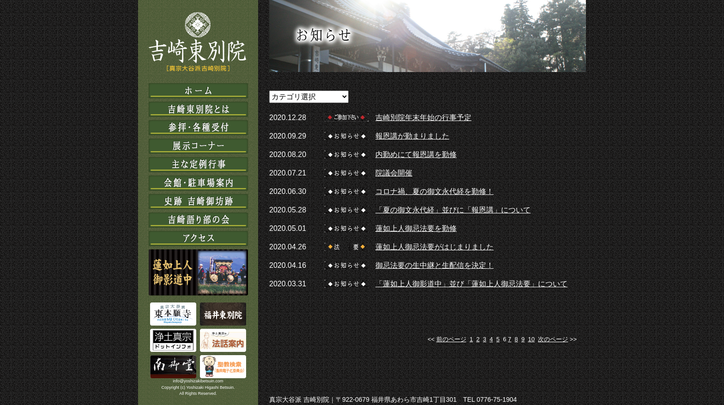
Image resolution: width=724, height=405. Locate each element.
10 (531, 339)
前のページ (451, 339)
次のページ (553, 339)
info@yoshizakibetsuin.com (198, 381)
